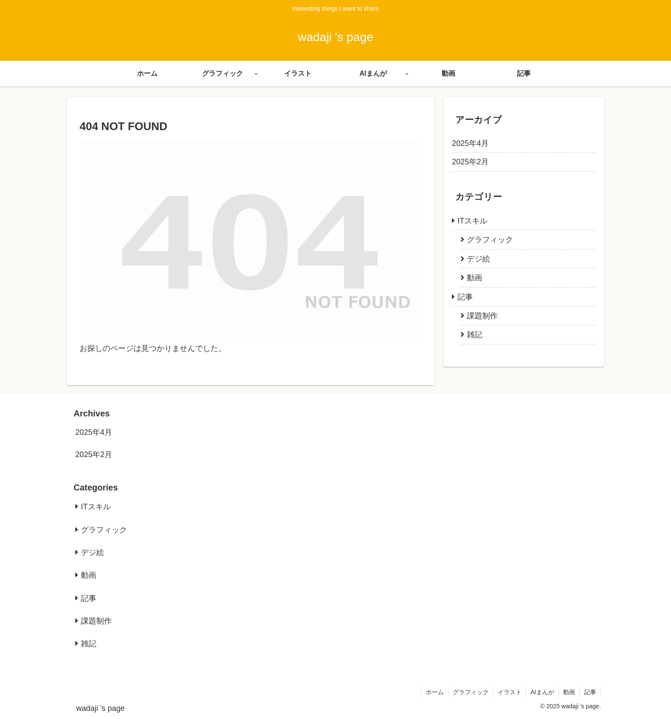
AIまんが (542, 692)
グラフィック (471, 692)
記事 (590, 692)
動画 (569, 692)
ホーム (435, 692)
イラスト (510, 692)
